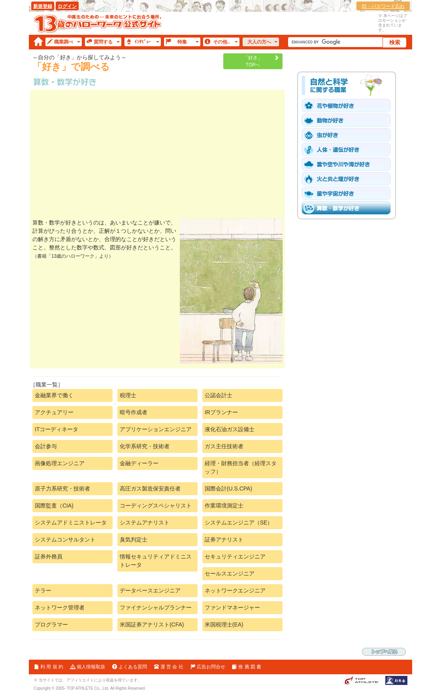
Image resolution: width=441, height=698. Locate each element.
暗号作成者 (133, 412)
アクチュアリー (54, 412)
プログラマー (51, 624)
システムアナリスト (145, 522)
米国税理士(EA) (224, 624)
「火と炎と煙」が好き (349, 178)
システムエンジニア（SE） (239, 522)
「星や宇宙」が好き (349, 193)
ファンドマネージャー (232, 607)
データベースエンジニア (150, 590)
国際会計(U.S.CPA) (228, 488)
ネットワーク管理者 (60, 607)
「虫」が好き (349, 134)
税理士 (128, 395)
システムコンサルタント (65, 539)
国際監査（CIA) (54, 505)
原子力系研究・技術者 (62, 488)
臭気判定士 (133, 539)
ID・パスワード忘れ (383, 6)
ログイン (67, 6)
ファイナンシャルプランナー (156, 607)
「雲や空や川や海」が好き (349, 164)
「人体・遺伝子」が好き (349, 149)
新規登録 (42, 6)
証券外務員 (48, 556)
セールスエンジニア (229, 573)
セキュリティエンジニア (235, 556)
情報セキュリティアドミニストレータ (156, 560)
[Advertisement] (157, 155)
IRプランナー (221, 412)
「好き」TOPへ (252, 61)
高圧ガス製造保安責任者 (150, 488)
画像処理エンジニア (60, 463)
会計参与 (46, 446)
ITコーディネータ (56, 429)
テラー (43, 590)
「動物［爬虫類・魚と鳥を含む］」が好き (349, 120)
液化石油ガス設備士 (229, 429)
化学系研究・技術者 (145, 446)
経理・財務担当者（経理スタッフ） (241, 467)
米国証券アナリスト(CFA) (152, 624)
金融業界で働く (54, 395)
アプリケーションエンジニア (156, 429)
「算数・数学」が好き (349, 208)
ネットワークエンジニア (235, 590)
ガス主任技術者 (224, 446)
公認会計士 (218, 395)
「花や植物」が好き (349, 105)
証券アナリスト (224, 539)
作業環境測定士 (224, 505)
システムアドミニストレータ (71, 522)
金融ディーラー (139, 463)
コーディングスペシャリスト (156, 505)
